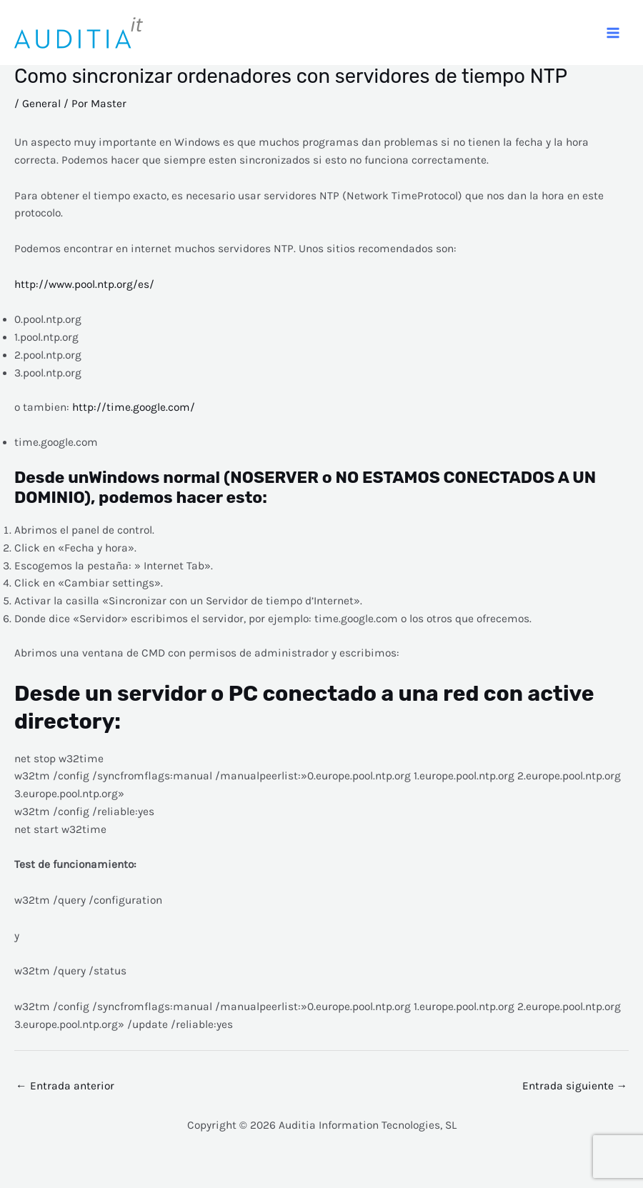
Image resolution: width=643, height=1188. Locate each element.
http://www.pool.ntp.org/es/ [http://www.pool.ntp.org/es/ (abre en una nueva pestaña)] (84, 284)
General (41, 103)
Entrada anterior (65, 1085)
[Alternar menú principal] (613, 32)
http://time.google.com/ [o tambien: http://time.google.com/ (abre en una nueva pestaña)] (133, 407)
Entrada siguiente (575, 1085)
